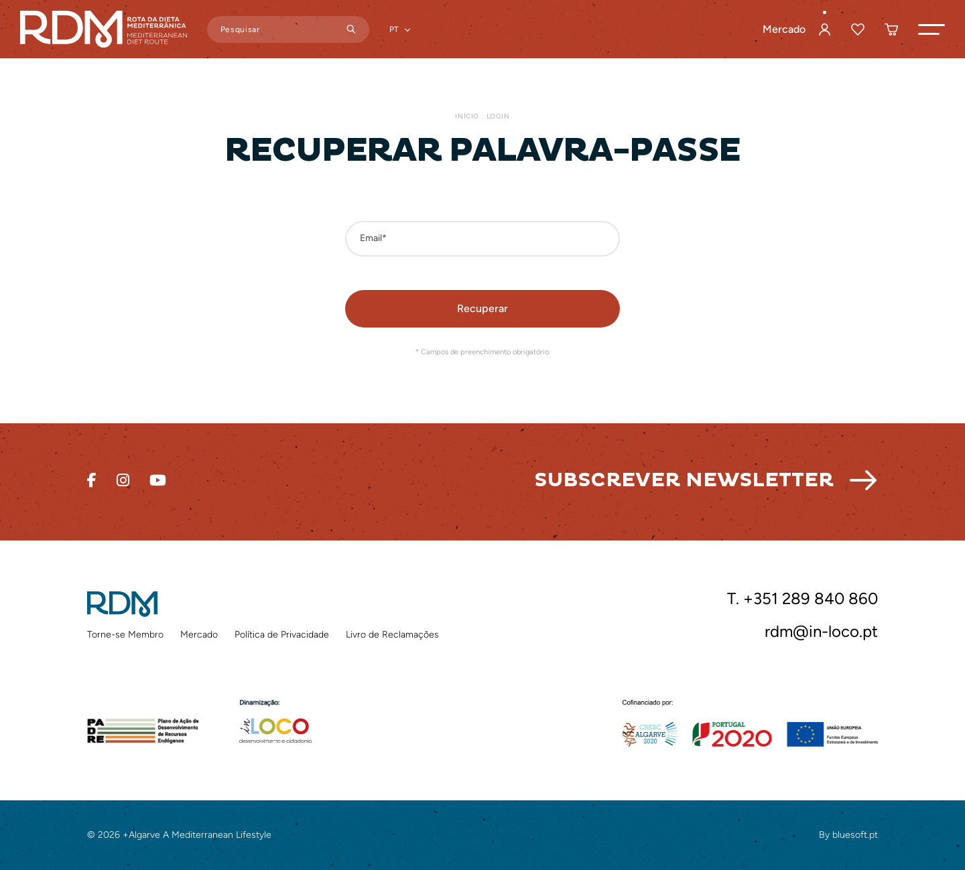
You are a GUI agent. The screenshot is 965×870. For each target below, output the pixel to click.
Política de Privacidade (282, 634)
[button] (931, 29)
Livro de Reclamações (392, 634)
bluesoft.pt (855, 835)
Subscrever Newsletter (684, 479)
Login (498, 116)
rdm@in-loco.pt (821, 632)
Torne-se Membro (125, 634)
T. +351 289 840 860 (802, 599)
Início (466, 116)
